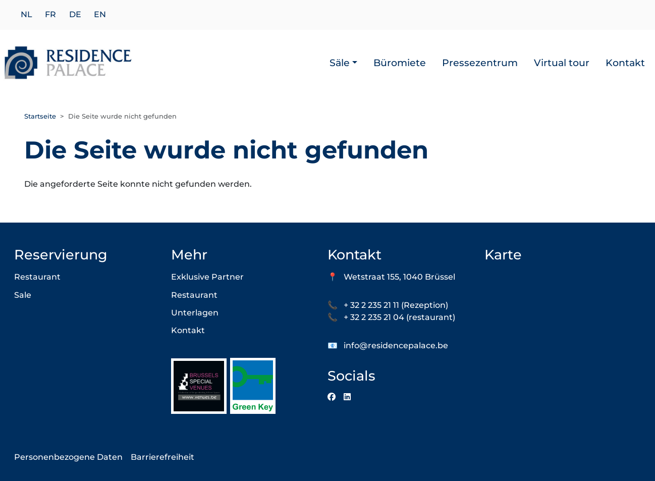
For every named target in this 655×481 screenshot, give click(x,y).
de (75, 15)
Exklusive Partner (207, 277)
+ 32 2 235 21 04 (374, 317)
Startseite (40, 116)
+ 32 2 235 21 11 (371, 305)
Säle (340, 63)
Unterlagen (195, 312)
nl (26, 15)
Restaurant (37, 277)
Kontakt (625, 63)
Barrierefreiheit (162, 457)
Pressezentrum (480, 63)
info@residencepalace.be (396, 345)
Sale (22, 295)
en (100, 15)
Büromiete (399, 63)
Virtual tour (561, 63)
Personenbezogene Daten (68, 457)
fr (50, 15)
